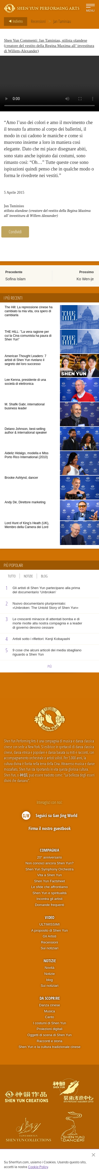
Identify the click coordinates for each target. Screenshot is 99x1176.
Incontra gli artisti (49, 899)
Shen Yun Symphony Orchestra (50, 869)
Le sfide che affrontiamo (49, 887)
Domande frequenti (49, 905)
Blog (44, 575)
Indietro (14, 21)
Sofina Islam (15, 279)
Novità (49, 968)
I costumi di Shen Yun (49, 1023)
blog (49, 980)
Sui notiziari (49, 948)
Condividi (15, 232)
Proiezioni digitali (50, 1029)
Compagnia (49, 850)
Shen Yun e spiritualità (49, 893)
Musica (49, 1011)
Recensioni (38, 21)
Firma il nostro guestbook (50, 828)
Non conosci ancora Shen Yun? (50, 863)
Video (49, 917)
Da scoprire (50, 998)
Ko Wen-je (85, 279)
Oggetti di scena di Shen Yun (49, 1035)
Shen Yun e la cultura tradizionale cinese (49, 1047)
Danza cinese (49, 1005)
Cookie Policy (38, 1166)
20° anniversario (49, 857)
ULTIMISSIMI (49, 924)
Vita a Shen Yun (49, 875)
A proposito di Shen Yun (49, 930)
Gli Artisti (49, 936)
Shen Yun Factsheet (49, 881)
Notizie (28, 575)
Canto (49, 1017)
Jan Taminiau (62, 21)
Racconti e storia (49, 1041)
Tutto (12, 575)
